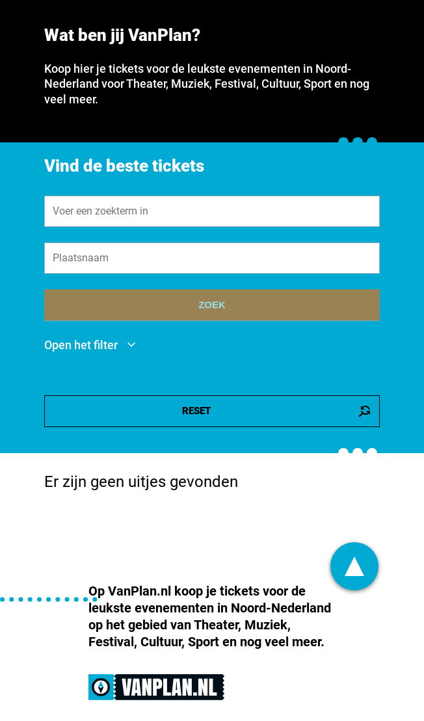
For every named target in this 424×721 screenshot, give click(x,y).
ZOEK (212, 304)
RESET (276, 411)
